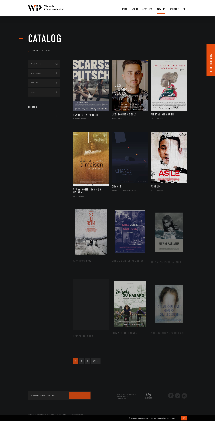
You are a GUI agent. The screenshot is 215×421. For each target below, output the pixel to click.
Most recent (182, 48)
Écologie (34, 133)
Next (95, 361)
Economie (35, 142)
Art (32, 116)
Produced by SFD (77, 415)
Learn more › (171, 418)
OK (184, 418)
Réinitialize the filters (39, 51)
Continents (36, 125)
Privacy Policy (62, 415)
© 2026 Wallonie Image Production (41, 415)
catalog (45, 38)
